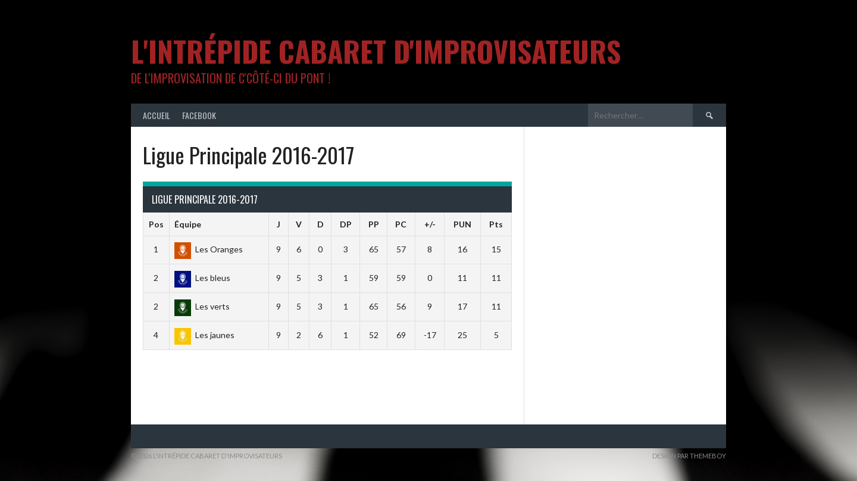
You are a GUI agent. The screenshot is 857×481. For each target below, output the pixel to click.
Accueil (156, 115)
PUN (462, 224)
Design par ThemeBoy (689, 456)
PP (373, 224)
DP (346, 224)
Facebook (199, 115)
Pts (496, 224)
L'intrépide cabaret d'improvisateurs (376, 51)
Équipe (187, 224)
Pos (156, 224)
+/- (430, 224)
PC (400, 224)
